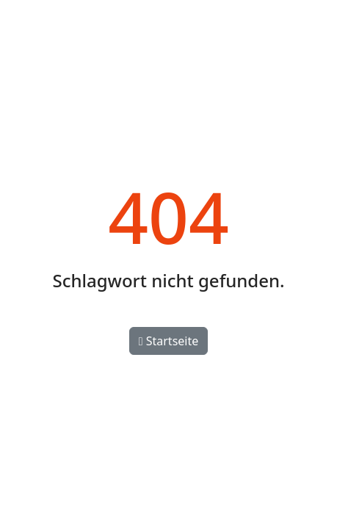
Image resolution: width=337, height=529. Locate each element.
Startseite (169, 341)
